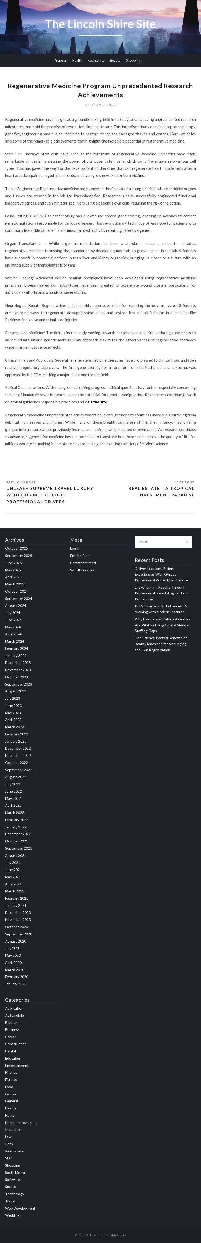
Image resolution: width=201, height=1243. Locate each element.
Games (10, 1094)
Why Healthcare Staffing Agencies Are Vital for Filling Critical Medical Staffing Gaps (162, 625)
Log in (74, 548)
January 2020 (15, 984)
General (61, 60)
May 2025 (13, 570)
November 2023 (18, 670)
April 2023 (13, 719)
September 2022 (18, 770)
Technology (14, 1194)
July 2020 (12, 948)
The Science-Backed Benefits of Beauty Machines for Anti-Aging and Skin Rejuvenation (161, 644)
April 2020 (13, 962)
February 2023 (16, 734)
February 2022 (16, 820)
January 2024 (15, 655)
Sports (10, 1186)
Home (10, 1115)
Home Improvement (21, 1122)
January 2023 (15, 741)
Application (14, 1008)
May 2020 (13, 955)
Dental (10, 1051)
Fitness (11, 1079)
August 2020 (15, 941)
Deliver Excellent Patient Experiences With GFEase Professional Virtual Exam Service (161, 574)
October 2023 (16, 677)
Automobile (14, 1015)
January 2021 (15, 905)
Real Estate (96, 60)
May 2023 (13, 713)
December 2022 (18, 748)
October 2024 (16, 591)
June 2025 (13, 563)
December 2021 (18, 834)
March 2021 (14, 891)
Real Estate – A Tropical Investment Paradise (162, 491)
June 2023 (13, 705)
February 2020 (16, 976)
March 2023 (14, 727)
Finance (11, 1072)
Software (12, 1179)
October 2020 (16, 927)
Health (77, 60)
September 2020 (18, 934)
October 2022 (16, 762)
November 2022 (18, 755)
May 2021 (13, 877)
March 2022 (14, 812)
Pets (9, 1144)
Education (13, 1058)
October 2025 (16, 548)
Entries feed (80, 555)
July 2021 (12, 862)
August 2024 (15, 605)
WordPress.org (82, 570)
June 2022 (13, 791)
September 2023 (18, 684)
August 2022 (15, 777)
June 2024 (13, 620)
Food (9, 1087)
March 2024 (14, 641)
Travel (10, 1201)
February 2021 (16, 898)
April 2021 (13, 884)
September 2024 (18, 598)
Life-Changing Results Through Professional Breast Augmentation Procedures (162, 593)
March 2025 (14, 584)
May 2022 (13, 798)
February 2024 (16, 648)
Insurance (13, 1129)
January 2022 (15, 827)
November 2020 (18, 919)
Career (10, 1037)
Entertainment (17, 1065)
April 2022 (13, 805)
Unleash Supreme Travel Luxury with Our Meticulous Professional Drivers (49, 495)
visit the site (96, 401)
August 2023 (15, 691)
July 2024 (12, 612)
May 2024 (13, 627)
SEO (8, 1158)
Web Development (20, 1208)
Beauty (115, 60)
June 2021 (13, 869)
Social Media (15, 1172)
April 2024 (13, 634)
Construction (16, 1044)
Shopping (133, 60)
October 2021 (16, 841)
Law (8, 1136)
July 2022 (12, 784)
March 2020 (14, 969)
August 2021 (15, 855)
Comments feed (83, 563)
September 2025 (18, 555)
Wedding (12, 1215)
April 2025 (13, 577)
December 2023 (18, 662)
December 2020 (18, 912)
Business (12, 1029)
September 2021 (18, 848)
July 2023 (12, 698)
